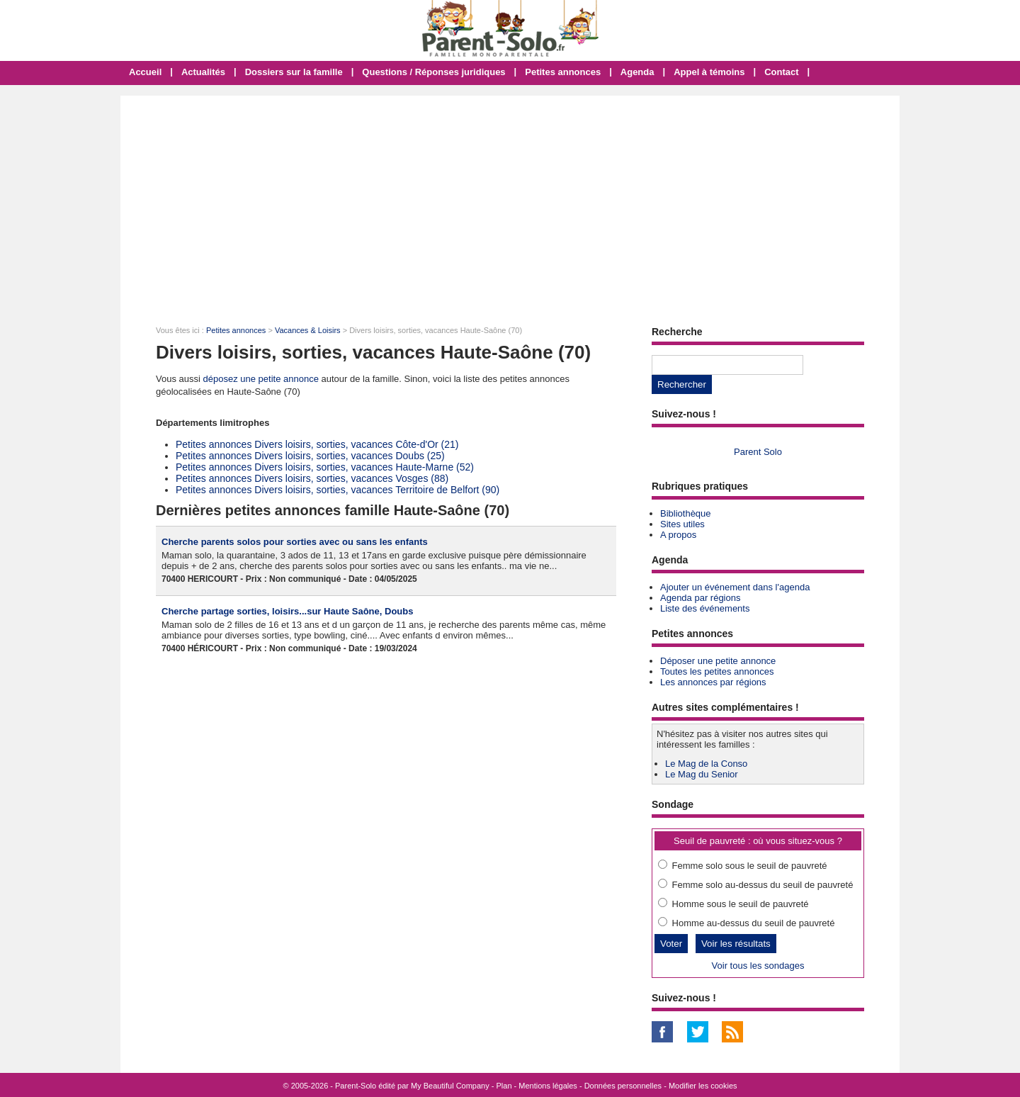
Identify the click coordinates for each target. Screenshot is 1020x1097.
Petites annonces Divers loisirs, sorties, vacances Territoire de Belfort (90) (337, 489)
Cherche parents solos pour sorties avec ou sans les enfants (295, 541)
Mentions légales (547, 1085)
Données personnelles (623, 1085)
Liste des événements (704, 608)
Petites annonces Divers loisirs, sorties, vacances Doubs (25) (310, 455)
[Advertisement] (510, 202)
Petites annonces (563, 72)
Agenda (637, 72)
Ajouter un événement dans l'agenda (735, 587)
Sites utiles (682, 524)
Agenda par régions (700, 597)
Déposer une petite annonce (718, 661)
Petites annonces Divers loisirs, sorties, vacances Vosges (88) (312, 478)
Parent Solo (758, 451)
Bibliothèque (685, 513)
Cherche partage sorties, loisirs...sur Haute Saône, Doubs (287, 611)
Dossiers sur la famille (294, 72)
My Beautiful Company (450, 1085)
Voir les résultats (736, 943)
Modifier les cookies (703, 1085)
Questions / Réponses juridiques (433, 72)
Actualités (203, 72)
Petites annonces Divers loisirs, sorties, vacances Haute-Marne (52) (325, 467)
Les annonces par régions (713, 682)
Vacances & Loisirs (308, 330)
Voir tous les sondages (758, 965)
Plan (504, 1085)
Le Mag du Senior (701, 774)
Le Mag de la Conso (706, 763)
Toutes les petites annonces (717, 671)
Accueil (145, 72)
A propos (678, 534)
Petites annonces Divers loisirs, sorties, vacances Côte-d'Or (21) (317, 444)
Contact (781, 72)
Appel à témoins (709, 72)
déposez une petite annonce (261, 378)
